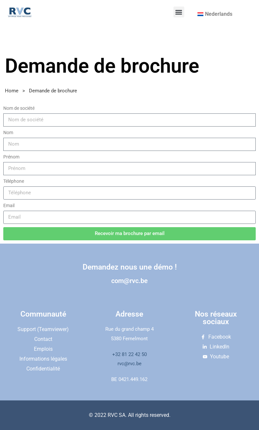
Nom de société (19, 108)
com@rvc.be (129, 281)
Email (8, 205)
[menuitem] (215, 14)
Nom (8, 132)
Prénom (11, 156)
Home (11, 91)
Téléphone (13, 181)
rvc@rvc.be (129, 364)
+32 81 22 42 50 (129, 354)
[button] (178, 12)
